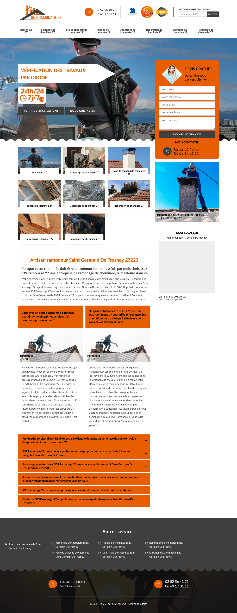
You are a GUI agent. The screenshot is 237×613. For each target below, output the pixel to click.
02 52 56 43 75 (106, 10)
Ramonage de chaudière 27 (47, 31)
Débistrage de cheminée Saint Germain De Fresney (118, 554)
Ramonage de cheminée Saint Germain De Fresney (25, 546)
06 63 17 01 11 (106, 14)
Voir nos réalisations (41, 110)
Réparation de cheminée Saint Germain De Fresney (166, 544)
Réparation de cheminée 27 (154, 31)
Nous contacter (83, 110)
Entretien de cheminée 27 (180, 31)
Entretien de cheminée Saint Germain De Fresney (165, 554)
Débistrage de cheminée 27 (127, 31)
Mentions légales (137, 603)
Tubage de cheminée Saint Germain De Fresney (117, 544)
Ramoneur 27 (26, 31)
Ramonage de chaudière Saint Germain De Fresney (72, 544)
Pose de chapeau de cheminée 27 (76, 31)
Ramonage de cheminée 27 (205, 31)
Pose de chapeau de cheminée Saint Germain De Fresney (72, 554)
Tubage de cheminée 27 (103, 31)
